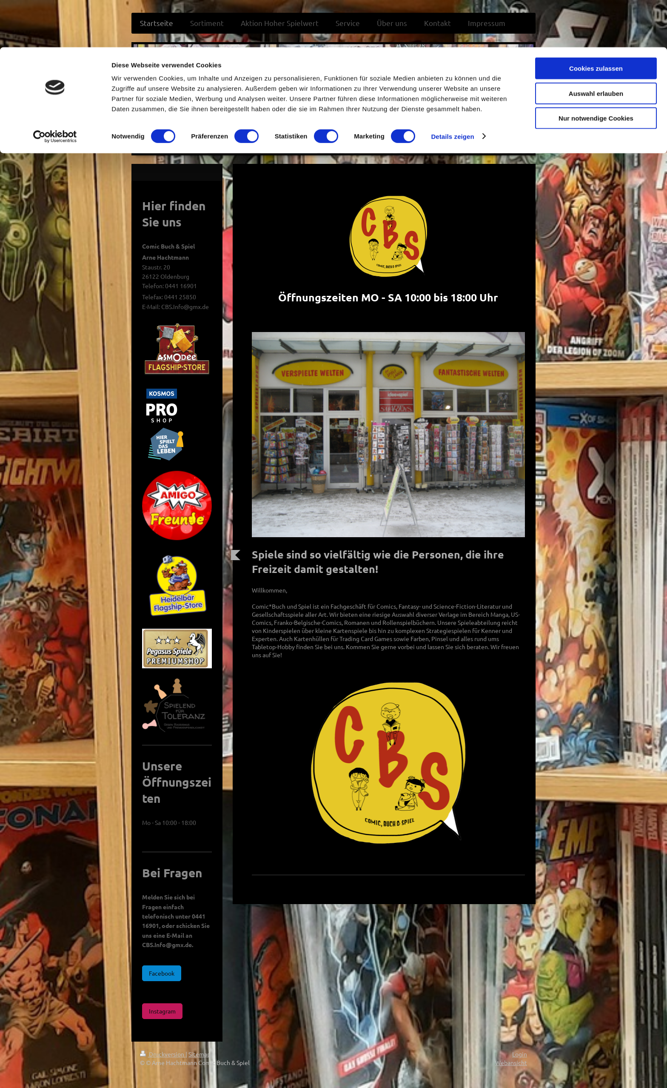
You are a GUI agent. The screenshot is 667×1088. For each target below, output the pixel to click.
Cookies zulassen (596, 21)
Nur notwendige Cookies (596, 70)
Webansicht (511, 1062)
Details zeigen (452, 89)
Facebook (161, 973)
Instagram (162, 1011)
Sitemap (199, 1054)
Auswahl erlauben (596, 46)
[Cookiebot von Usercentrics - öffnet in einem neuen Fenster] (55, 89)
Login (519, 1054)
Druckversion (162, 1054)
